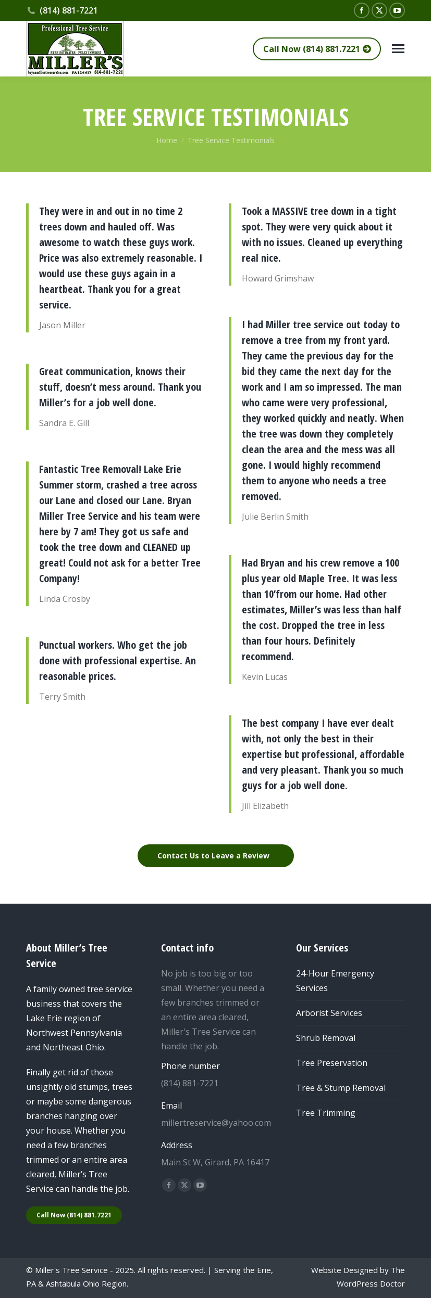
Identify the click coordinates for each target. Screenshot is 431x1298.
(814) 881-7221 (62, 10)
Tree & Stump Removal (341, 1088)
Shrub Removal (325, 1038)
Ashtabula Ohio (73, 1283)
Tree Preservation (331, 1063)
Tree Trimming (325, 1113)
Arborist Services (329, 1013)
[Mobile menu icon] (398, 48)
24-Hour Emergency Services (335, 981)
